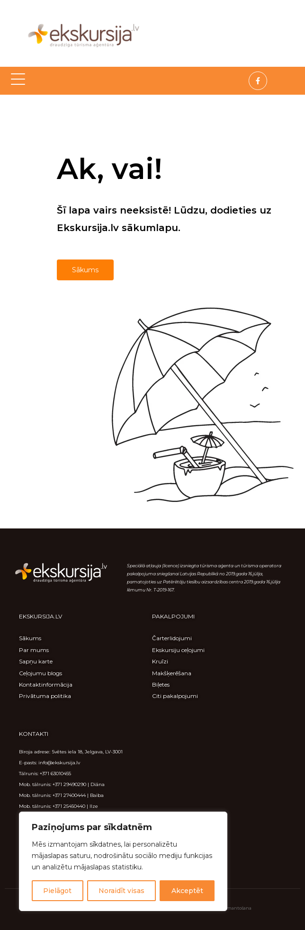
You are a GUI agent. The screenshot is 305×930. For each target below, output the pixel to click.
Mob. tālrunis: (36, 784)
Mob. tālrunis (34, 795)
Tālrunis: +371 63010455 (45, 773)
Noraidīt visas (121, 890)
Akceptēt (187, 890)
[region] (123, 861)
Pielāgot (57, 890)
